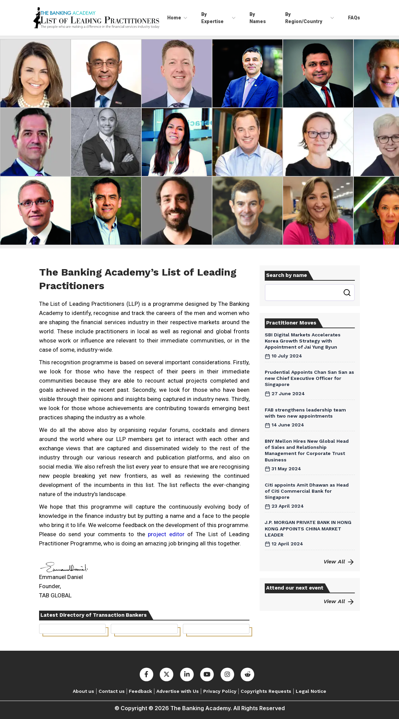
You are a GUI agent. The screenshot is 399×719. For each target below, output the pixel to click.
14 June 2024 (284, 424)
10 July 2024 (283, 355)
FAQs (354, 17)
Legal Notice (311, 691)
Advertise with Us (177, 691)
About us (83, 691)
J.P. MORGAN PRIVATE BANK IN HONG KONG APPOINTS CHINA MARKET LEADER (308, 528)
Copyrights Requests (266, 691)
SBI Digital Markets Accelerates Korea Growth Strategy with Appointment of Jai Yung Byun (303, 341)
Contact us (112, 691)
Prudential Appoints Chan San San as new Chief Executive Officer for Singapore (309, 378)
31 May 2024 (283, 468)
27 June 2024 (285, 393)
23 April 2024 (284, 506)
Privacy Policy (220, 691)
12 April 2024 (284, 543)
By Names (257, 18)
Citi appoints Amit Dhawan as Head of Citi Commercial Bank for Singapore (307, 491)
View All (339, 561)
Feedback (140, 691)
